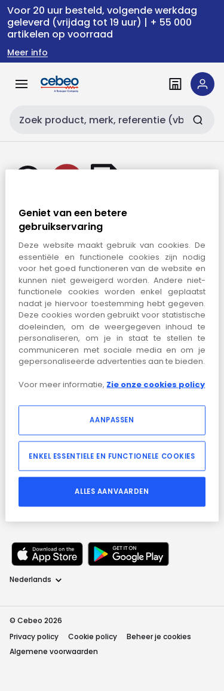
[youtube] (76, 368)
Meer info (27, 53)
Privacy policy (34, 636)
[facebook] (38, 368)
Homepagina (36, 299)
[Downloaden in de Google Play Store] (128, 554)
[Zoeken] (197, 119)
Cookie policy (92, 636)
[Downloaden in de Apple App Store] (47, 554)
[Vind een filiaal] (175, 84)
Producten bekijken (115, 299)
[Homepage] (76, 84)
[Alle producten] (21, 84)
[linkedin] (19, 368)
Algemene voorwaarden (54, 651)
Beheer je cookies (159, 636)
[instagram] (57, 368)
